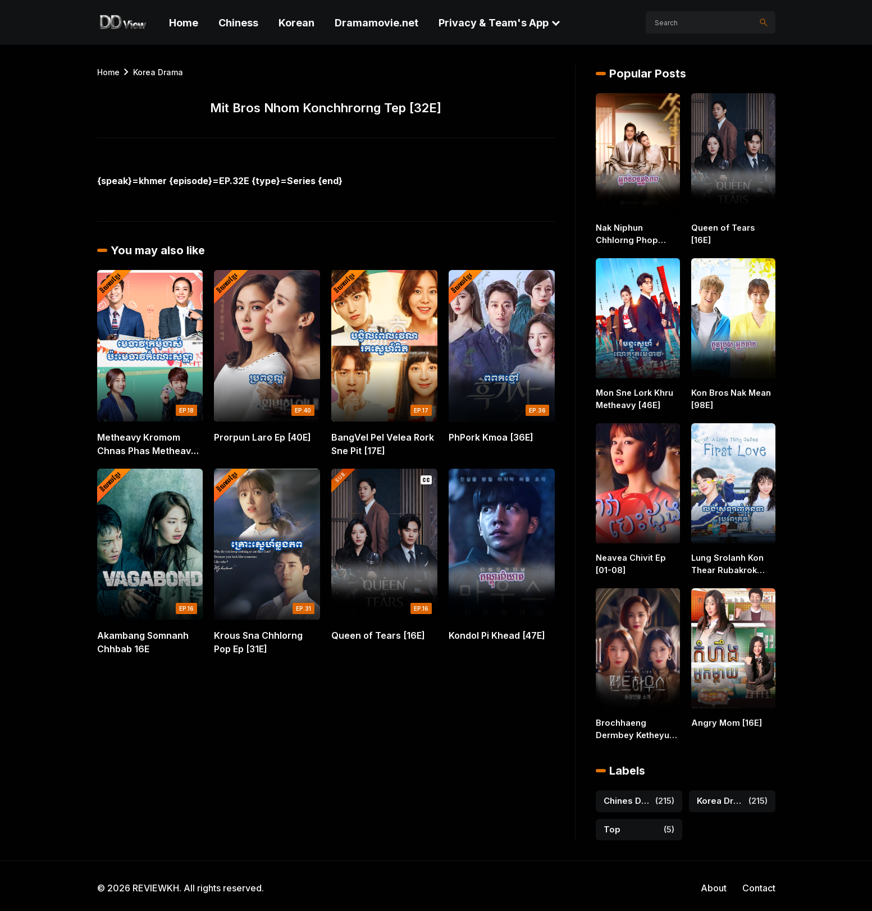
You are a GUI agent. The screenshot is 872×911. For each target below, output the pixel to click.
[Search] (763, 22)
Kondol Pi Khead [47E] (497, 635)
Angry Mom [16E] (724, 720)
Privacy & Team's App (494, 23)
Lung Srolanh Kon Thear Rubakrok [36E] (726, 563)
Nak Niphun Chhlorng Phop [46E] (637, 234)
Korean (296, 23)
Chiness (238, 23)
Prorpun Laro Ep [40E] (262, 437)
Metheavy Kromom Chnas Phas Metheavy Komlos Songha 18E (146, 444)
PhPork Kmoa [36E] (491, 437)
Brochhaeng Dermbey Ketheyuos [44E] (635, 727)
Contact (758, 884)
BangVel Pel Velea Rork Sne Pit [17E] (382, 444)
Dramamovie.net (376, 23)
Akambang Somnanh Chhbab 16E (143, 642)
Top (612, 825)
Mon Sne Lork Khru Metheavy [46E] (634, 398)
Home (183, 23)
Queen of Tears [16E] (378, 635)
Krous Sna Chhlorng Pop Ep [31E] (258, 642)
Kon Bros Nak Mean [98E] (730, 398)
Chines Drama (627, 796)
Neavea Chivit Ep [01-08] (630, 562)
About (714, 884)
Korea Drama (158, 72)
